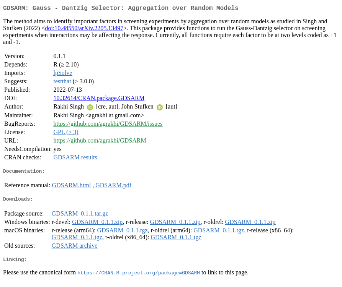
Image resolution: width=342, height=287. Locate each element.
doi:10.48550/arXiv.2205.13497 (84, 29)
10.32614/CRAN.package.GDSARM (98, 99)
